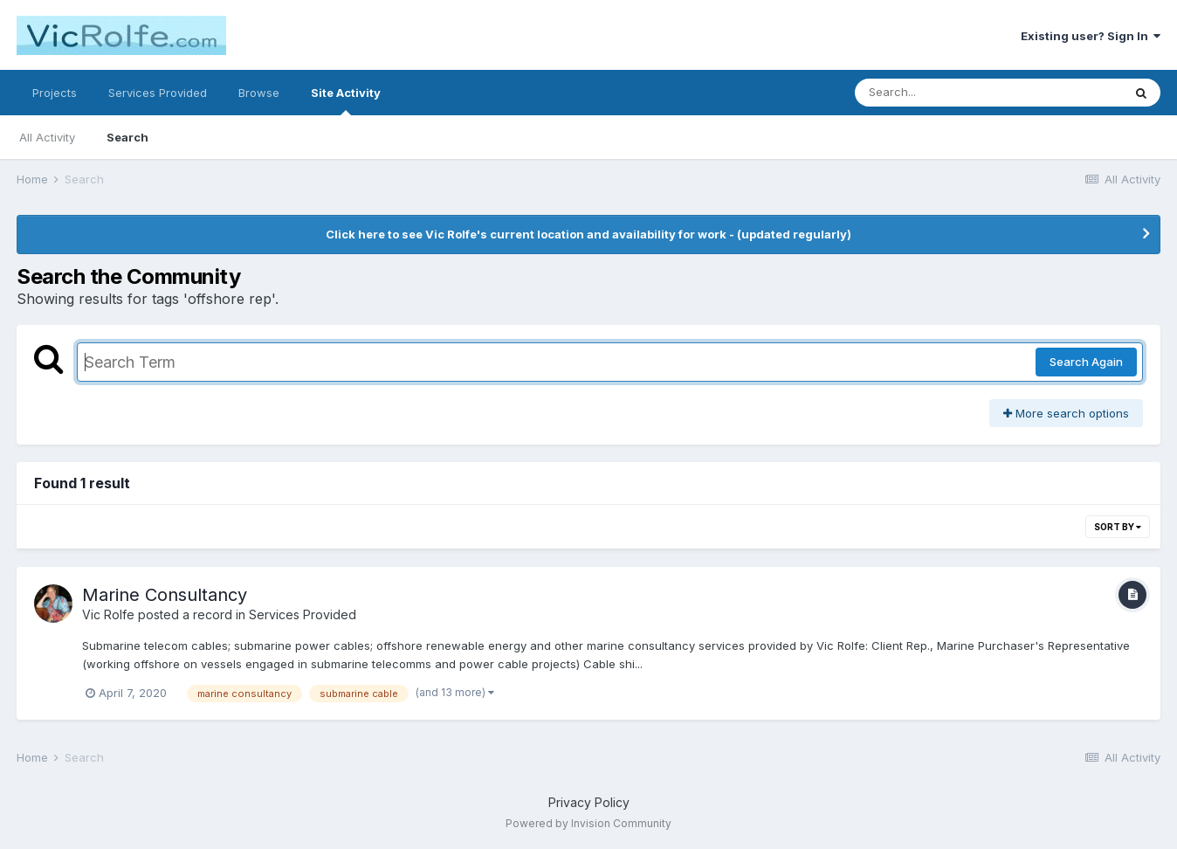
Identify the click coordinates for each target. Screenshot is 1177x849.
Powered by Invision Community (588, 823)
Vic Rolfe (108, 614)
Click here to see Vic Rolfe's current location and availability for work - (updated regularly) (588, 234)
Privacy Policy (589, 802)
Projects (54, 93)
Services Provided (157, 93)
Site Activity (346, 100)
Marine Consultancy (164, 594)
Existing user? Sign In (1090, 36)
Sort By (1117, 526)
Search (127, 137)
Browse (258, 93)
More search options (1066, 413)
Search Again (1086, 362)
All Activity (47, 137)
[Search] (941, 93)
